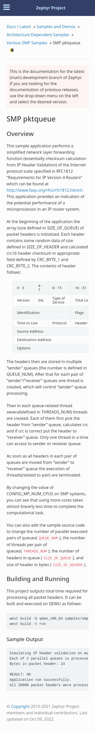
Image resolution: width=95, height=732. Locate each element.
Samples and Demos (55, 26)
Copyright (20, 706)
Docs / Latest (19, 26)
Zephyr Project (50, 8)
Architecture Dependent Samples (38, 34)
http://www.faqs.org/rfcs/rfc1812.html (43, 190)
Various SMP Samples (27, 43)
